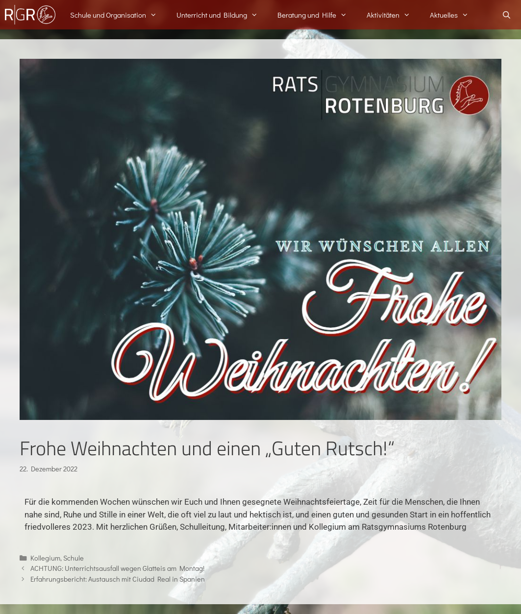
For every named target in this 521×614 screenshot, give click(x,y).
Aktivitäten (393, 14)
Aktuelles (454, 14)
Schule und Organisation (118, 14)
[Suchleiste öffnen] (506, 14)
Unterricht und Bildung (222, 14)
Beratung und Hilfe (317, 14)
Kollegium (45, 558)
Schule (73, 558)
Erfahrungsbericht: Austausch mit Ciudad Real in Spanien (117, 579)
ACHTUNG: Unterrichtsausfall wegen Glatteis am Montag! (117, 568)
